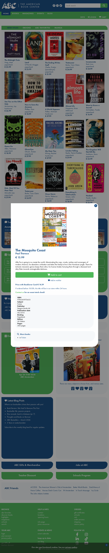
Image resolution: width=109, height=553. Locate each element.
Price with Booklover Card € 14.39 (29, 284)
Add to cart (54, 274)
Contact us (19, 292)
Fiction (23, 337)
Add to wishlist (54, 280)
